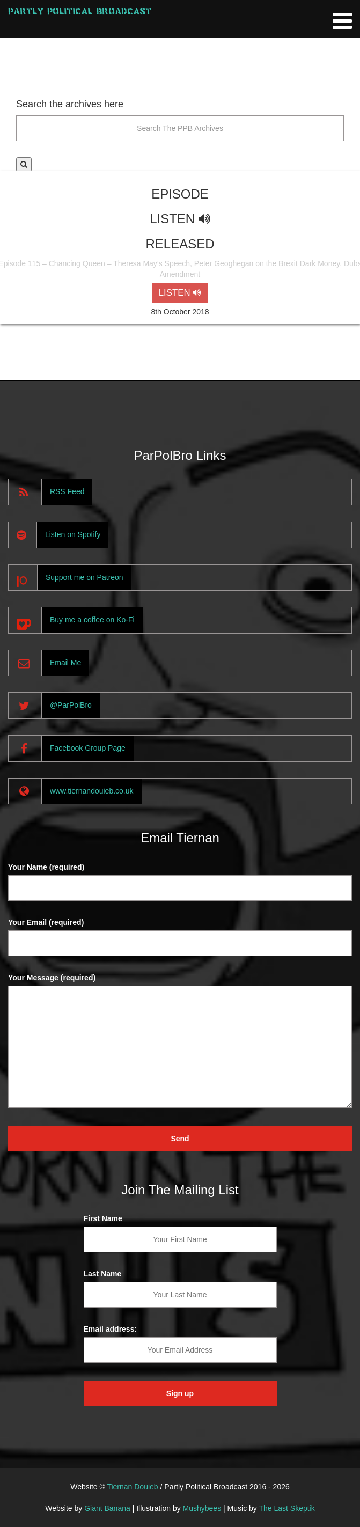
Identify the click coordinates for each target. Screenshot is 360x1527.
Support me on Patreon (84, 577)
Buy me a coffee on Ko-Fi (92, 619)
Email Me (65, 662)
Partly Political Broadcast (79, 11)
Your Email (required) (46, 922)
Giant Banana (107, 1508)
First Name (103, 1218)
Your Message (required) (51, 977)
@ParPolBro (71, 705)
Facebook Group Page (88, 748)
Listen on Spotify (73, 534)
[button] (24, 164)
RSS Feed (67, 491)
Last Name (103, 1273)
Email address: (110, 1329)
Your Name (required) (46, 867)
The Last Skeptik (286, 1508)
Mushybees (202, 1508)
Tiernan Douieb (132, 1486)
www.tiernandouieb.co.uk (92, 791)
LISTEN (180, 293)
